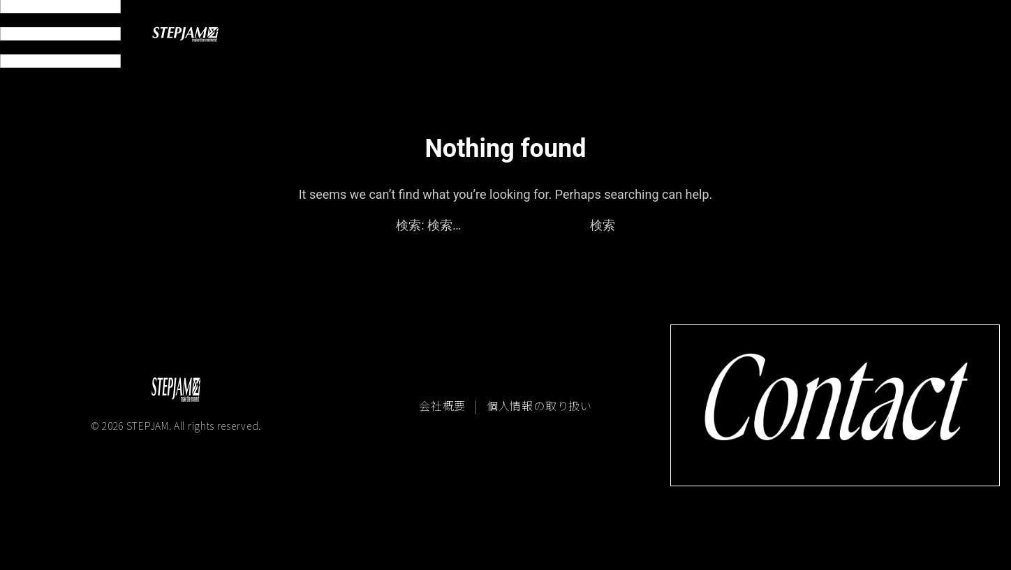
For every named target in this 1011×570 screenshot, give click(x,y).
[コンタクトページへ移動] (835, 405)
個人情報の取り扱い (539, 405)
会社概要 (444, 405)
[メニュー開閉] (60, 34)
